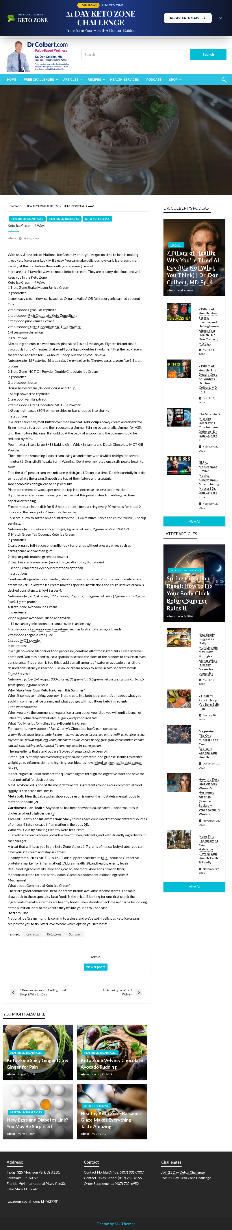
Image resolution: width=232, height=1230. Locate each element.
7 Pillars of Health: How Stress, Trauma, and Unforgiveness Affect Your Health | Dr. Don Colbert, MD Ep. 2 (209, 326)
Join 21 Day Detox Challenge (183, 1172)
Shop (173, 79)
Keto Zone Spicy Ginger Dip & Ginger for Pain (37, 1063)
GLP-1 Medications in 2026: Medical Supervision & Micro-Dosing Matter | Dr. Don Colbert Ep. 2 (209, 479)
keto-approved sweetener (49, 629)
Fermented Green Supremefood (44, 568)
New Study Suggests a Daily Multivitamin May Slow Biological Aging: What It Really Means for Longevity (208, 654)
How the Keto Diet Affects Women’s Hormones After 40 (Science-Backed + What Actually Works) (209, 796)
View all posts (95, 967)
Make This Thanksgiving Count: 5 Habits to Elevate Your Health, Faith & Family (208, 849)
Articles (71, 79)
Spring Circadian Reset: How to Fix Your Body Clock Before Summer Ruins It (190, 593)
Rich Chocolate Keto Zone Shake (52, 315)
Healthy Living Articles (42, 206)
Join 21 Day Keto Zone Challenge (186, 1178)
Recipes (94, 79)
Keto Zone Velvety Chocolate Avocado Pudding (112, 1063)
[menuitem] (11, 79)
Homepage (14, 206)
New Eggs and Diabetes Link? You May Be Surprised (37, 1123)
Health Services (124, 79)
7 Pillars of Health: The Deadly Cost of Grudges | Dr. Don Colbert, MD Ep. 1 (208, 379)
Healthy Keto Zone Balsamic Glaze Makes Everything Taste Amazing (111, 1120)
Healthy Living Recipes (64, 218)
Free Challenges (39, 79)
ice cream (32, 934)
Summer (75, 934)
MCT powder (30, 640)
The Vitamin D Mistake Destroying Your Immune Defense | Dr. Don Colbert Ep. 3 (209, 427)
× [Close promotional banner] (220, 18)
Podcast (153, 79)
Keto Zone (54, 934)
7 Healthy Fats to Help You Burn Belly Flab (209, 702)
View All (194, 521)
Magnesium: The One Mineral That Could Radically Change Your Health (208, 744)
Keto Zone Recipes (97, 218)
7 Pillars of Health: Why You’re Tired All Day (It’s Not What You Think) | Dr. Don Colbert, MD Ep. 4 (194, 267)
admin (12, 238)
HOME (11, 79)
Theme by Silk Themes (116, 1223)
